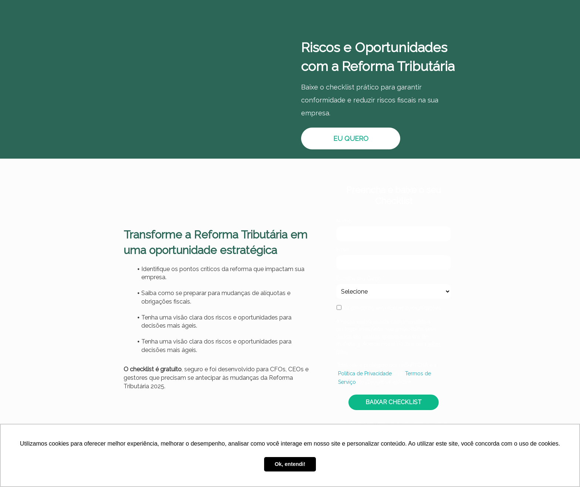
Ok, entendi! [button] (289, 464)
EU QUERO (350, 138)
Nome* (344, 221)
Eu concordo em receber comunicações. (389, 308)
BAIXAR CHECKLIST (393, 402)
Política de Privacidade (365, 373)
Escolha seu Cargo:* (360, 278)
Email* (343, 250)
